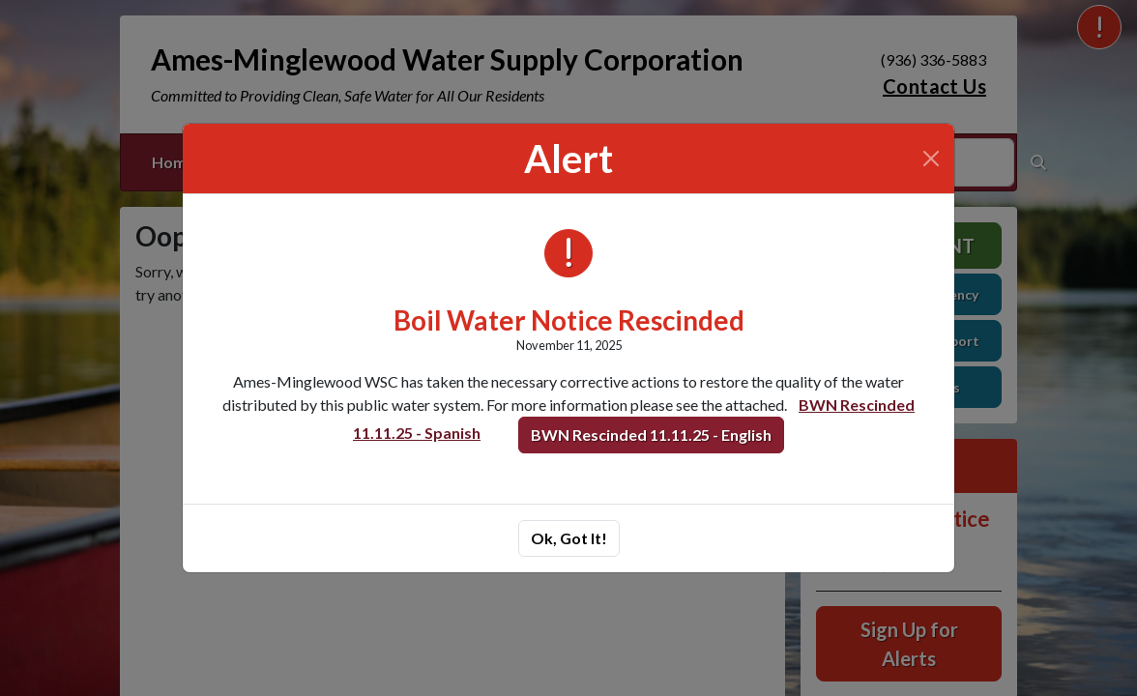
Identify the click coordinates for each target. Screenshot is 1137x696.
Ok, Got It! (569, 538)
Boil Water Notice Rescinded (569, 320)
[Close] (931, 158)
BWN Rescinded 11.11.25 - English (651, 434)
